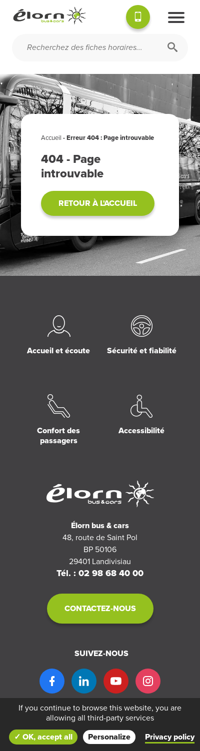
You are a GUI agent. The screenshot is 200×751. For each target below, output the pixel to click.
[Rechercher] (172, 47)
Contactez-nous (100, 609)
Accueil (51, 138)
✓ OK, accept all (43, 737)
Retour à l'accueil (97, 203)
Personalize (109, 737)
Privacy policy (169, 737)
